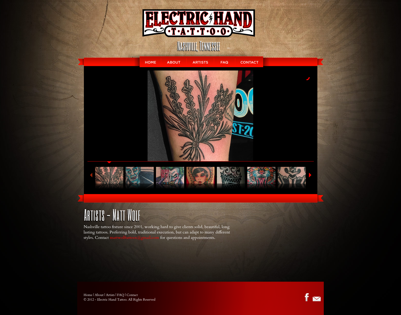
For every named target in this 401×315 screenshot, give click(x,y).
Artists (110, 295)
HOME (147, 61)
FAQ (224, 61)
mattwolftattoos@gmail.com (134, 237)
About (99, 295)
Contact (252, 61)
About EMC (174, 61)
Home (88, 295)
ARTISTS (200, 61)
